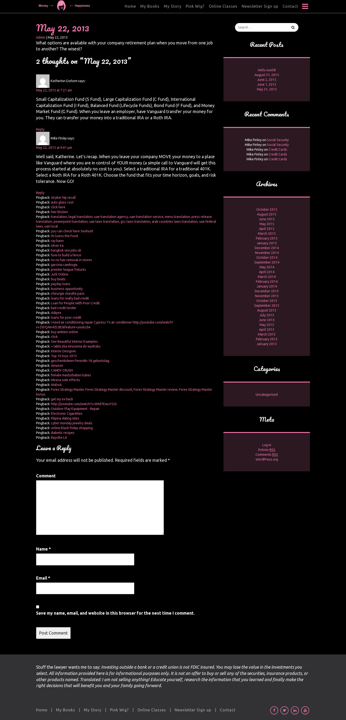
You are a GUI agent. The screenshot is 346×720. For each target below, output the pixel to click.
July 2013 (267, 315)
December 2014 (267, 248)
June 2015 (267, 219)
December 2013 (267, 291)
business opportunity (67, 289)
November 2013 (267, 296)
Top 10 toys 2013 (64, 356)
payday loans (60, 284)
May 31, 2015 (267, 89)
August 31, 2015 (266, 75)
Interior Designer (63, 351)
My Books (150, 6)
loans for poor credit (66, 317)
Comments (266, 455)
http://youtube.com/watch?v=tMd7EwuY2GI (84, 404)
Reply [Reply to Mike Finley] (40, 193)
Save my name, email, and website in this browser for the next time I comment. (115, 613)
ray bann (57, 241)
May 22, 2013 (62, 27)
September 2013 (266, 305)
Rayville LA (59, 437)
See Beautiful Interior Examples (74, 341)
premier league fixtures (68, 269)
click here (58, 207)
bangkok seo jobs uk (66, 250)
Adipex (56, 313)
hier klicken (59, 212)
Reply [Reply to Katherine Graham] (40, 129)
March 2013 (267, 334)
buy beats (58, 279)
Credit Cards (278, 149)
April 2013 (266, 329)
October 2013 (266, 301)
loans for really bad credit (70, 298)
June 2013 (267, 320)
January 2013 (267, 344)
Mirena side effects (65, 380)
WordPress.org (267, 459)
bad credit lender (63, 308)
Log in (266, 445)
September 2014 (266, 262)
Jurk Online (59, 274)
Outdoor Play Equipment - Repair (75, 409)
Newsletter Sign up (260, 6)
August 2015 (266, 214)
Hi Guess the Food (64, 236)
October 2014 (266, 257)
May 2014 (267, 267)
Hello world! (267, 70)
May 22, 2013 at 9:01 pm (54, 148)
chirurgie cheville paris (68, 293)
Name (43, 548)
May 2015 (267, 224)
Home (130, 6)
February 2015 (267, 238)
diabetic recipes (62, 433)
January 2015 (267, 243)
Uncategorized (267, 394)
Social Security (278, 140)
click (54, 337)
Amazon (57, 365)
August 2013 (266, 310)
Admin (40, 37)
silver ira (57, 245)
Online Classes (223, 6)
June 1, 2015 (266, 84)
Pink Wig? (195, 6)
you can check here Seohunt (72, 231)
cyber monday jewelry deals (72, 423)
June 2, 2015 (266, 80)
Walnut (56, 385)
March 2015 (267, 233)
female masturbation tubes (71, 375)
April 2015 (266, 229)
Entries (266, 450)
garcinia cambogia (64, 265)
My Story (172, 6)
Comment (46, 475)
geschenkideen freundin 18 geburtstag (80, 361)
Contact (290, 6)
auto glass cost (62, 202)
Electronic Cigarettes (66, 413)
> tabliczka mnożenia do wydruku (75, 346)
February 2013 (267, 339)
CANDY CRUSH (62, 370)
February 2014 (267, 281)
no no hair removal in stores (71, 260)
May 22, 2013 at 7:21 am (54, 90)
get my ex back (62, 399)
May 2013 (267, 325)
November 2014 (267, 253)
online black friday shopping (72, 428)
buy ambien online (64, 332)
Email (43, 578)
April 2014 (266, 272)
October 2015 (266, 209)
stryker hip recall (63, 197)
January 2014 (267, 286)
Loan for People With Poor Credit (75, 303)
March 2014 (267, 277)
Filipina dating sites (65, 418)
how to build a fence (66, 255)
